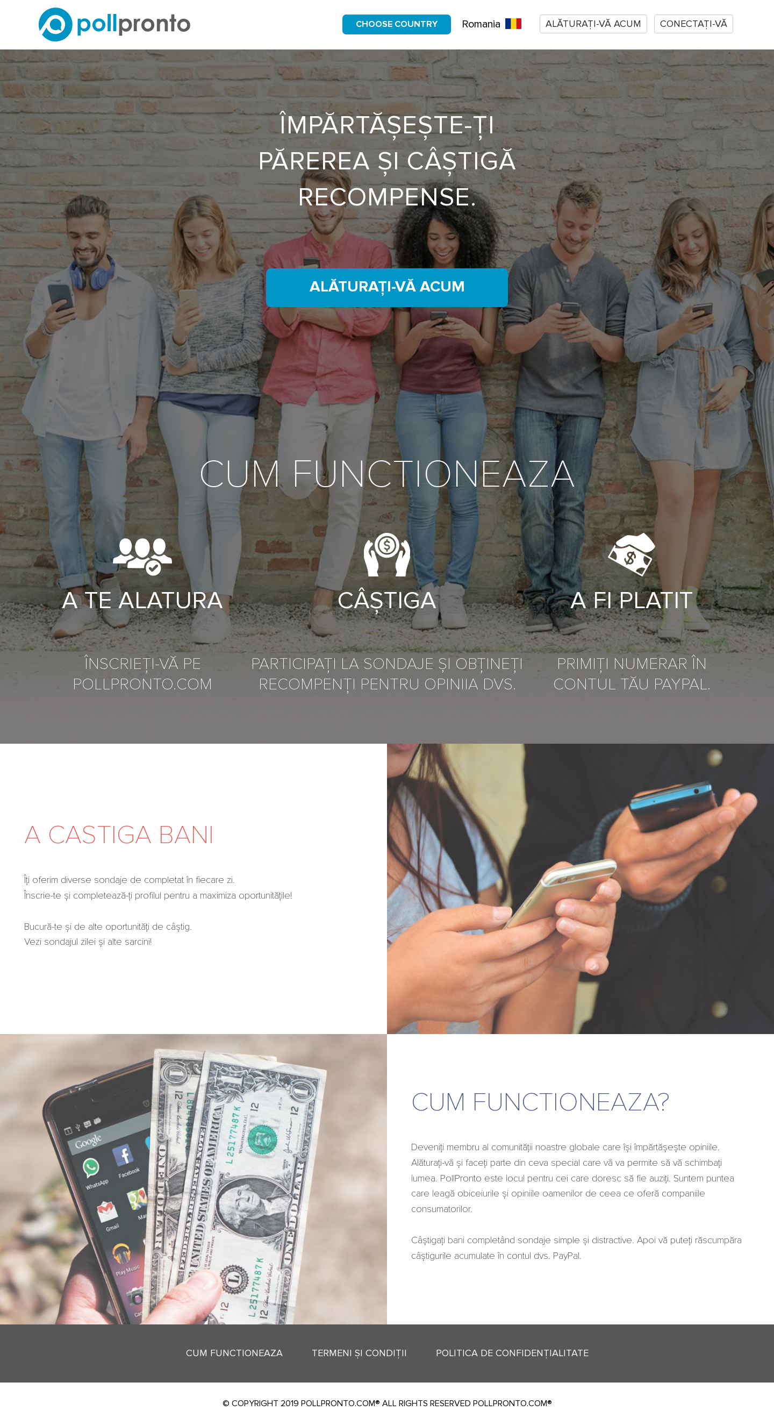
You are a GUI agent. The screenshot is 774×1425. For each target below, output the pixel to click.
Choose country (397, 24)
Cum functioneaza (234, 1353)
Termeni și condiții (359, 1353)
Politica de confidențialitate (512, 1353)
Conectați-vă (693, 24)
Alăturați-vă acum (593, 24)
